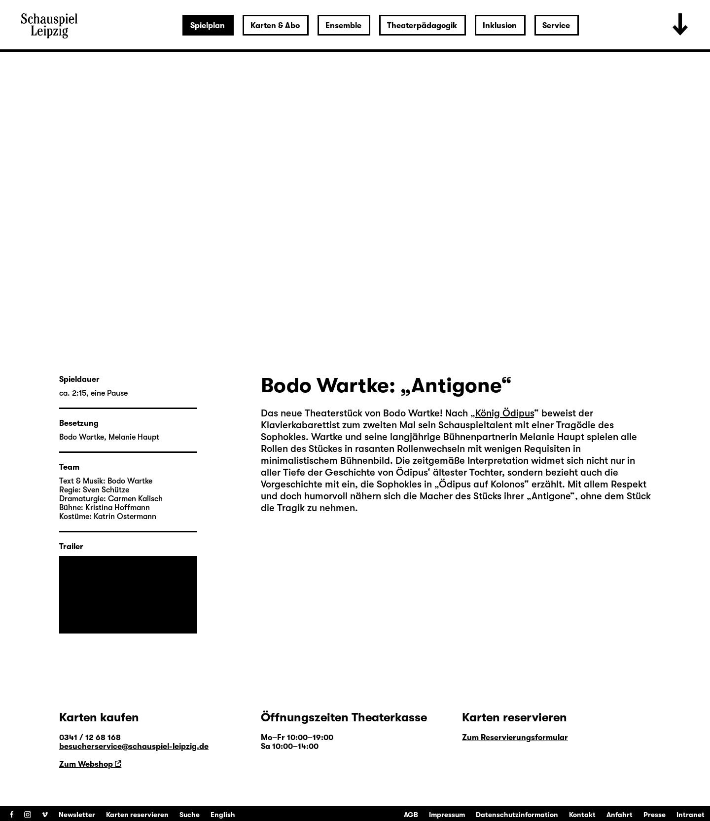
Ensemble (343, 25)
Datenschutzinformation (517, 815)
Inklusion (500, 25)
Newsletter (77, 815)
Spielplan (207, 25)
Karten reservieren (137, 815)
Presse (654, 815)
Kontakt (582, 815)
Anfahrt (619, 815)
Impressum (447, 815)
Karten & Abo (275, 25)
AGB (411, 815)
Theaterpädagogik (422, 25)
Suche (189, 815)
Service (556, 25)
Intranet (690, 815)
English (223, 815)
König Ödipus (504, 413)
